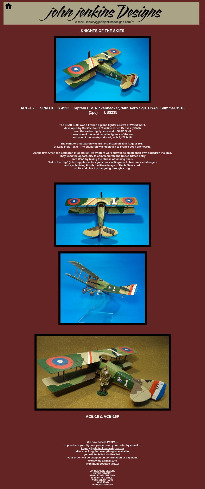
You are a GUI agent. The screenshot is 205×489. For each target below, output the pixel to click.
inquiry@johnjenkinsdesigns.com (102, 448)
